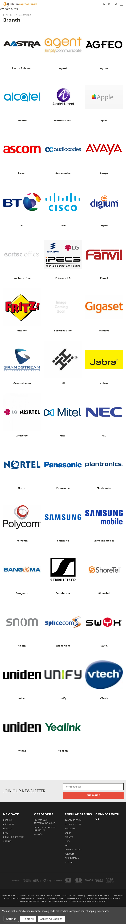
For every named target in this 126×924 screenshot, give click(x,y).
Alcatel (22, 120)
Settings (11, 919)
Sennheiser (63, 593)
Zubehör (38, 834)
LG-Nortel (22, 435)
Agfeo (104, 68)
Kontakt (7, 828)
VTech (104, 698)
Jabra (104, 383)
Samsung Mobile (104, 540)
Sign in (7, 837)
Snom (22, 645)
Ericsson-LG (63, 278)
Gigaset (104, 330)
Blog (5, 832)
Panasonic (63, 488)
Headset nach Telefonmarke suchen (45, 821)
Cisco (62, 225)
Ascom (22, 173)
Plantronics (104, 488)
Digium (104, 225)
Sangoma (22, 593)
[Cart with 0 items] (115, 4)
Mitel (63, 435)
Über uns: (8, 820)
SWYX (104, 645)
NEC (104, 435)
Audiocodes (63, 173)
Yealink (63, 750)
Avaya (104, 173)
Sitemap (7, 841)
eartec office (22, 278)
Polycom (22, 540)
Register (19, 837)
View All (69, 862)
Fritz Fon (22, 330)
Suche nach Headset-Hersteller (45, 829)
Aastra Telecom (22, 68)
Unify (63, 698)
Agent (63, 68)
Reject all (28, 919)
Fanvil (104, 278)
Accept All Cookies (51, 919)
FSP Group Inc (63, 330)
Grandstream (22, 383)
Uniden (22, 698)
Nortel (22, 488)
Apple (104, 120)
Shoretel (103, 593)
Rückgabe (8, 824)
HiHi (63, 383)
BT (22, 225)
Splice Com (63, 645)
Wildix (22, 750)
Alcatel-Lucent (63, 120)
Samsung (63, 540)
